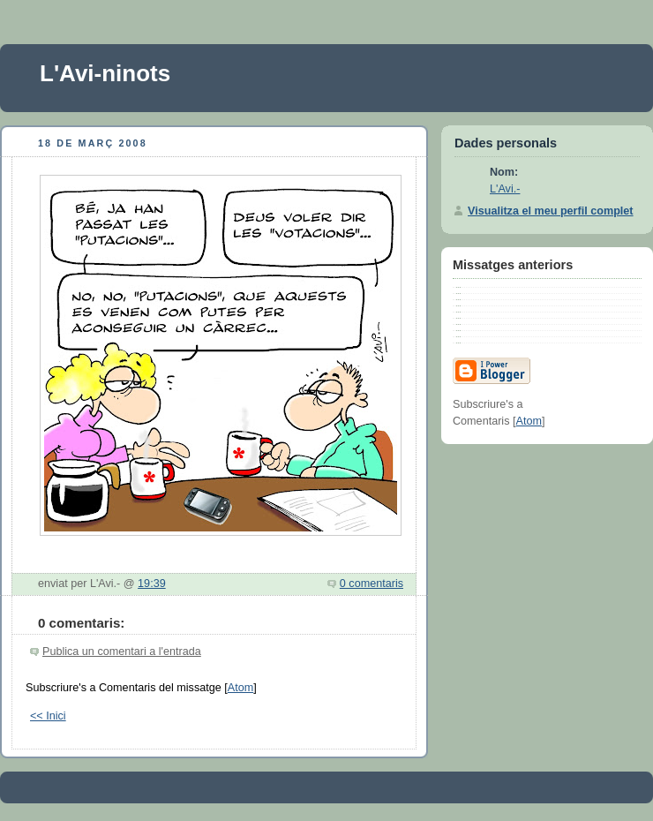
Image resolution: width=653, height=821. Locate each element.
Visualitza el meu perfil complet (551, 211)
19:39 (152, 583)
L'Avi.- (505, 189)
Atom (240, 688)
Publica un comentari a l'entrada (121, 651)
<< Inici (48, 716)
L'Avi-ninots (105, 73)
